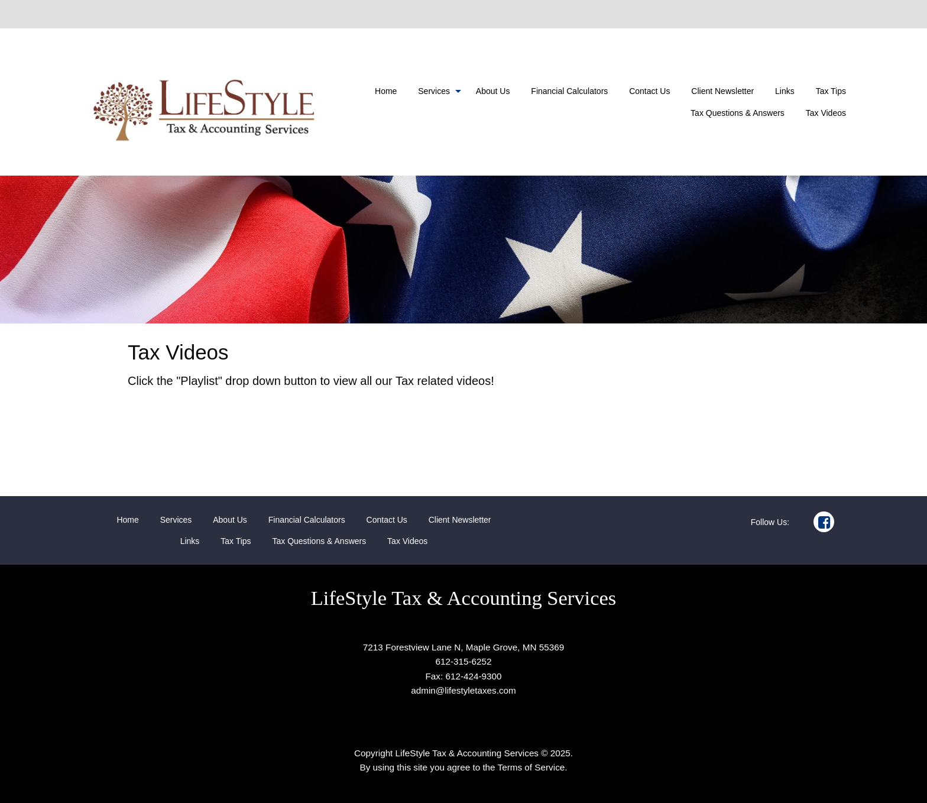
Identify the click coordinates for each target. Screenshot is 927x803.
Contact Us (649, 91)
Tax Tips (831, 91)
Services (434, 91)
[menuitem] (385, 91)
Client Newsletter (722, 91)
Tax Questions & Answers (738, 113)
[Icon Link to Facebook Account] (823, 521)
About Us (493, 91)
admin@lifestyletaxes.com (463, 690)
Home (386, 91)
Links (785, 91)
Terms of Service (531, 767)
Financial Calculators (569, 91)
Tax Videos (826, 113)
